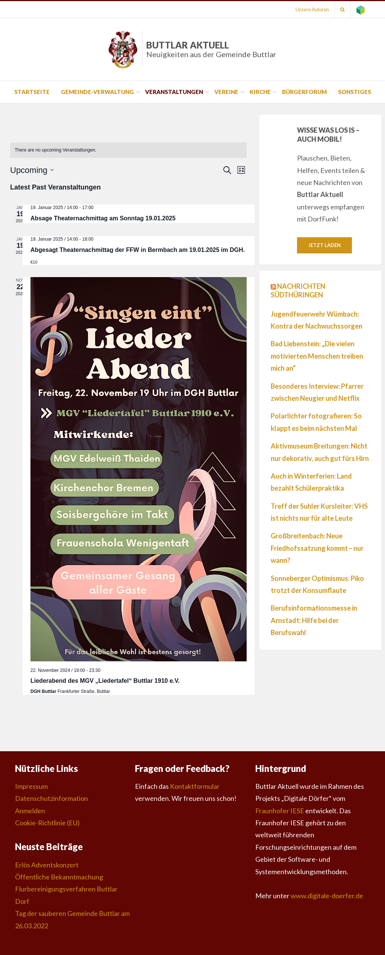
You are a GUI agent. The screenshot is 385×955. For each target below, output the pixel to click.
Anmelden (30, 810)
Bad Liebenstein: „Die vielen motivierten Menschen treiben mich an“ (317, 356)
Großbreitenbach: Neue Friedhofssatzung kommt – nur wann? (317, 548)
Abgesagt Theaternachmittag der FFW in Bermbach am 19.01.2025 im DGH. (137, 250)
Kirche (260, 91)
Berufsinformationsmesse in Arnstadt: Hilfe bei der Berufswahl (314, 620)
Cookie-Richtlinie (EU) (47, 823)
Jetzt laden (324, 245)
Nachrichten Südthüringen (298, 290)
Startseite (32, 91)
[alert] (128, 150)
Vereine (226, 91)
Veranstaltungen (174, 91)
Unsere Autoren (312, 9)
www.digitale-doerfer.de (327, 895)
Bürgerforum (304, 91)
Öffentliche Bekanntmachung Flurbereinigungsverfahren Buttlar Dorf (66, 889)
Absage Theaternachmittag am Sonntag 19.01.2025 (103, 218)
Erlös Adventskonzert (47, 865)
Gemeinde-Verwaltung (97, 91)
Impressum (31, 786)
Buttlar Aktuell (211, 49)
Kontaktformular (195, 786)
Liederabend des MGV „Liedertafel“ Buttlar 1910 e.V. (105, 681)
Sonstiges (354, 91)
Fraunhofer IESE (279, 810)
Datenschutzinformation (51, 798)
